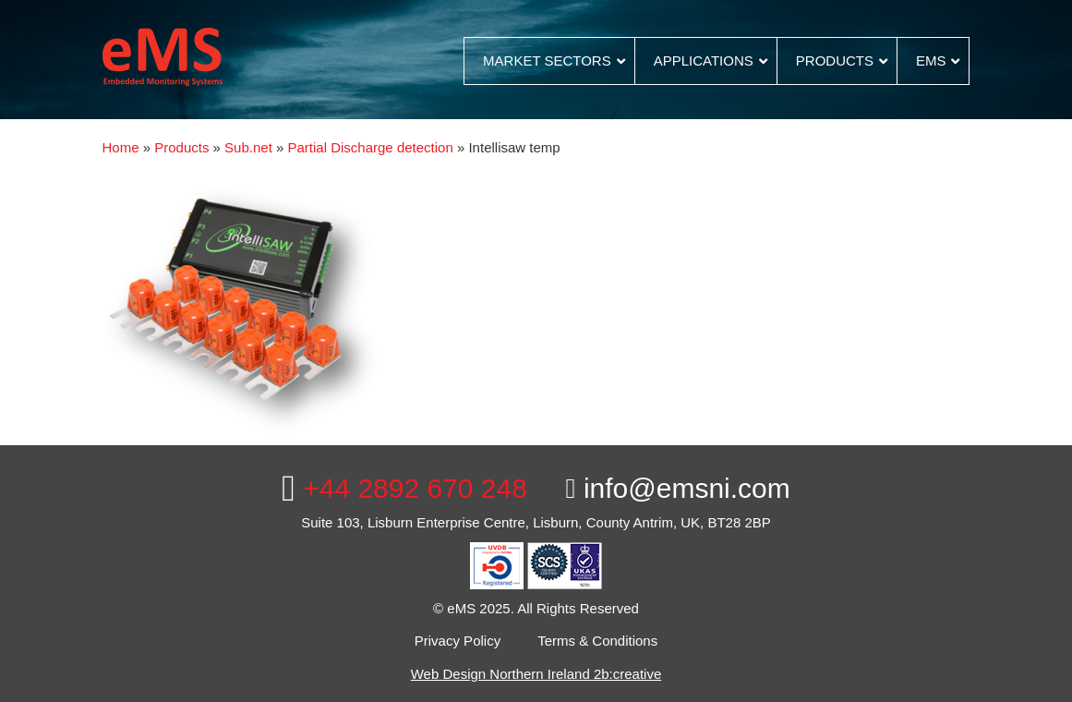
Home (120, 147)
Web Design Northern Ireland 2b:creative (536, 674)
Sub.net (248, 147)
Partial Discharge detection (370, 147)
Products (181, 147)
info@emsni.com (678, 488)
